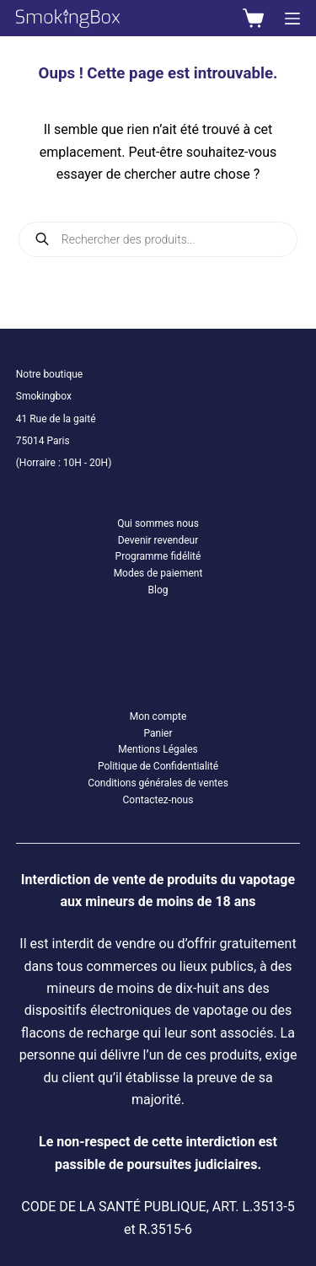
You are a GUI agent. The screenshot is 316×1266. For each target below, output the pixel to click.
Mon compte (158, 716)
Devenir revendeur (158, 540)
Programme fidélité (158, 556)
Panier (157, 733)
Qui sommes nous (158, 523)
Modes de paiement (158, 573)
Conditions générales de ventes (158, 783)
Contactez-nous (158, 800)
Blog (158, 590)
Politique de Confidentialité (158, 766)
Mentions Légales (158, 749)
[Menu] (292, 18)
